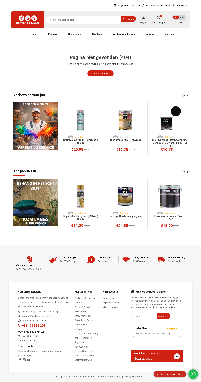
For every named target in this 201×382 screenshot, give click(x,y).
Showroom (179, 5)
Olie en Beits (74, 34)
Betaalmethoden (83, 316)
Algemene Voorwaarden (81, 344)
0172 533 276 (133, 5)
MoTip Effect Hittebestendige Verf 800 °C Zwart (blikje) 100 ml (170, 143)
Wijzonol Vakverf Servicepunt (83, 309)
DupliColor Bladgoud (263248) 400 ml (80, 218)
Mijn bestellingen (111, 303)
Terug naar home (100, 73)
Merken (52, 34)
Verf (35, 34)
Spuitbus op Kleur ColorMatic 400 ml (80, 141)
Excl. (182, 17)
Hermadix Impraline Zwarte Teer (170, 218)
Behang (150, 34)
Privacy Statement (84, 351)
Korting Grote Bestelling (86, 333)
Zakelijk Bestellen (83, 338)
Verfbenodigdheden (124, 34)
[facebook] (20, 360)
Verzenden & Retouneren (81, 327)
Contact (78, 303)
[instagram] (24, 360)
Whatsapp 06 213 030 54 (155, 5)
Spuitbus (97, 34)
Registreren (108, 298)
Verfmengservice (83, 360)
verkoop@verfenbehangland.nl (37, 316)
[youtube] (28, 360)
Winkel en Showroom (85, 298)
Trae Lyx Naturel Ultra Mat (125, 140)
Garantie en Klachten (85, 320)
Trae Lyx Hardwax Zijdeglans (125, 216)
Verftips (169, 34)
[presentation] (183, 95)
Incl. (176, 17)
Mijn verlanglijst (110, 307)
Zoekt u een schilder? (85, 355)
